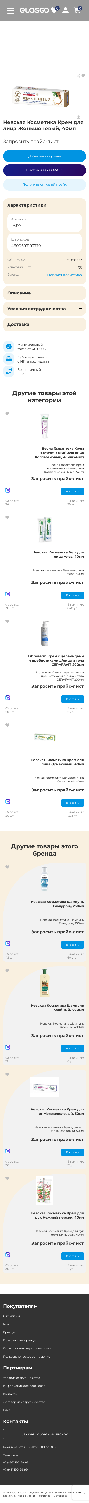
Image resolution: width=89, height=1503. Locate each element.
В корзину (72, 491)
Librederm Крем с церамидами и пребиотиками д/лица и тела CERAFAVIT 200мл (56, 660)
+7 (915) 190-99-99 (15, 1469)
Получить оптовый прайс (44, 184)
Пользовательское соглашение (26, 1356)
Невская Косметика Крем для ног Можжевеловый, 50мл (57, 1111)
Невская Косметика (64, 275)
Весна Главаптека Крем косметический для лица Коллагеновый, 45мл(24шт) (59, 452)
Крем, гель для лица (40, 33)
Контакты (10, 1394)
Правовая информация (20, 1340)
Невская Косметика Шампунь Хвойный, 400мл (57, 1007)
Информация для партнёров (24, 1386)
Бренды (9, 1332)
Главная (10, 28)
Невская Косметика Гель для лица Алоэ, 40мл (58, 554)
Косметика (55, 28)
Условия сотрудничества (21, 1377)
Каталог (31, 28)
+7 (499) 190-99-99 (15, 1462)
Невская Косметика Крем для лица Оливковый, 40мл (57, 762)
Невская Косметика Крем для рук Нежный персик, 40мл (57, 1215)
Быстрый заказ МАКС (44, 170)
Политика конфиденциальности (27, 1348)
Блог (6, 1410)
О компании (12, 1316)
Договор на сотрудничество (24, 1402)
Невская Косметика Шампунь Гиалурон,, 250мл (57, 904)
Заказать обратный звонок (44, 1434)
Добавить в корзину (44, 156)
